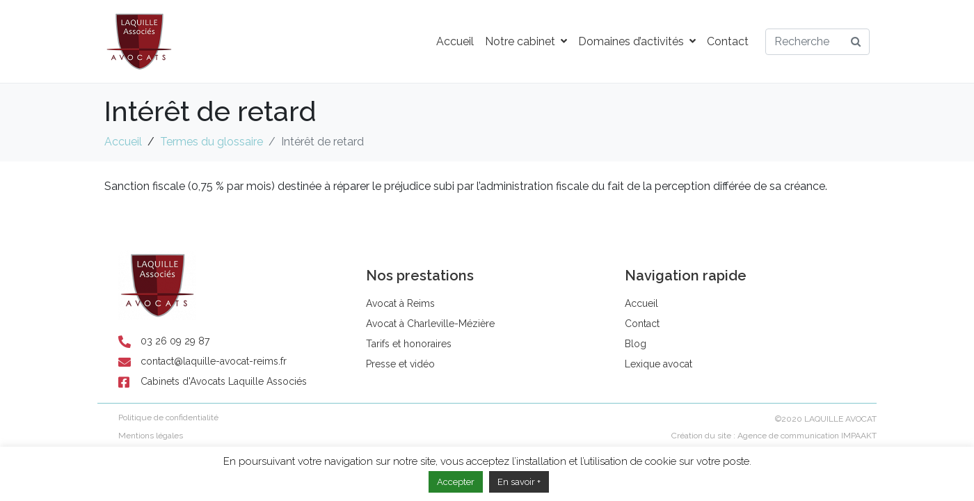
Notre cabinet (526, 41)
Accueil (455, 41)
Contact (728, 41)
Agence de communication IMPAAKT (807, 435)
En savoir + (519, 482)
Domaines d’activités (637, 41)
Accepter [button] (455, 482)
